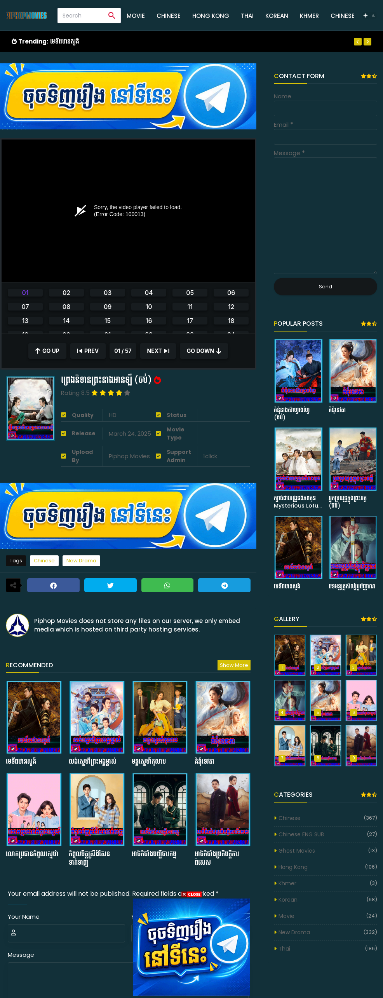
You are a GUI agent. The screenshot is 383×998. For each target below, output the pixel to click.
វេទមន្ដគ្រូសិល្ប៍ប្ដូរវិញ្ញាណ (352, 586)
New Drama (81, 560)
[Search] (80, 15)
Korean (276, 16)
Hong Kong (210, 16)
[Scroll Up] (47, 351)
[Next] (367, 41)
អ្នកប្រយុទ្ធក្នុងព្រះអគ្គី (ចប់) (348, 502)
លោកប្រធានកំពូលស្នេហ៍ (32, 854)
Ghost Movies (297, 851)
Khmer (309, 16)
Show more (234, 665)
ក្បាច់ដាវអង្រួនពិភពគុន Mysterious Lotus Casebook (297, 502)
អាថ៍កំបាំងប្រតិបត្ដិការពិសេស (217, 858)
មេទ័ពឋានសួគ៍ (64, 41)
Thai (247, 16)
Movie (136, 16)
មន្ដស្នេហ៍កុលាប (149, 761)
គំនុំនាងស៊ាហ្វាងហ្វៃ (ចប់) (292, 414)
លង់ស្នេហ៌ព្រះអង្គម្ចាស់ (93, 761)
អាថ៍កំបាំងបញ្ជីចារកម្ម (154, 854)
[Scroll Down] (204, 351)
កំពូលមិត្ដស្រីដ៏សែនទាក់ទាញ (89, 858)
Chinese (169, 16)
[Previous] (358, 41)
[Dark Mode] (369, 15)
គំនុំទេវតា (204, 761)
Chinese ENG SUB (301, 834)
